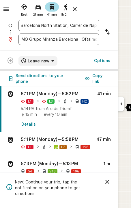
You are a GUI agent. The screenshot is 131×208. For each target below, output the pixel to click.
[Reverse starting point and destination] (107, 32)
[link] (59, 109)
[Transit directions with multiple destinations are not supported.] (10, 61)
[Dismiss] (107, 182)
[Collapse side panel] (121, 104)
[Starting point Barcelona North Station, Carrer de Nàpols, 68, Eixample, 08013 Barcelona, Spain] (59, 25)
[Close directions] (75, 9)
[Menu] (6, 9)
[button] (59, 144)
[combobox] (59, 25)
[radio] (24, 8)
